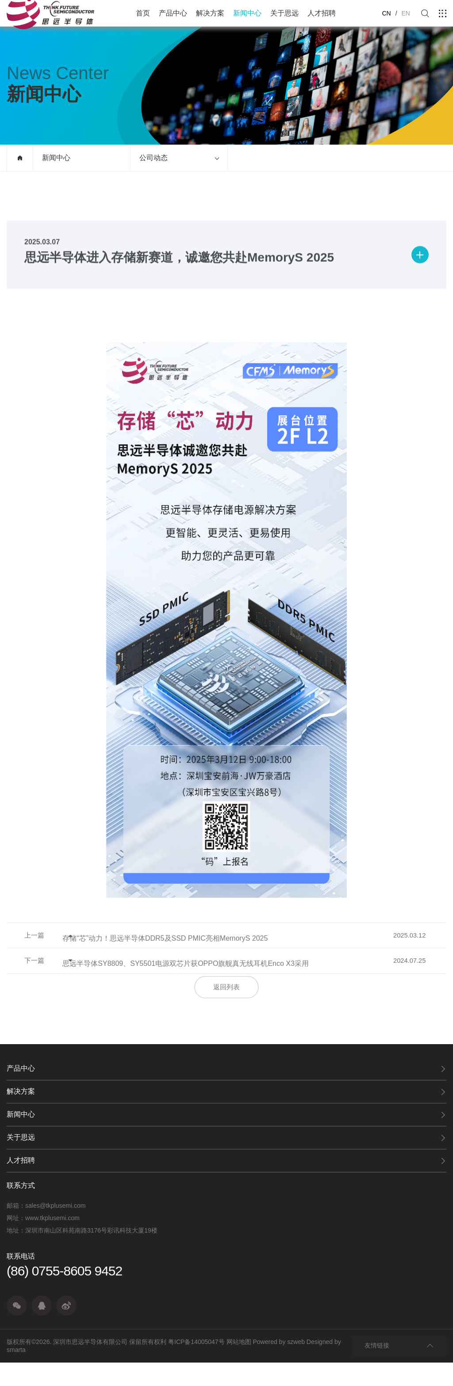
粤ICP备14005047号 (196, 1365)
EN (406, 13)
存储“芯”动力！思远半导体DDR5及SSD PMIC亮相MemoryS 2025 (197, 976)
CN (386, 13)
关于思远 (284, 13)
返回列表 (226, 1024)
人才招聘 (321, 13)
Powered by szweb (279, 1365)
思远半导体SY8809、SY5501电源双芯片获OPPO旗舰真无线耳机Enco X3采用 (218, 1007)
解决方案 (210, 13)
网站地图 (238, 1365)
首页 (143, 13)
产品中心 (173, 13)
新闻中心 (247, 13)
